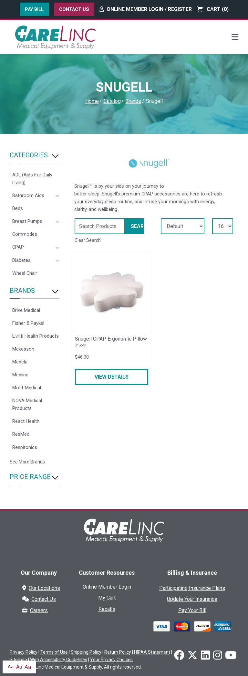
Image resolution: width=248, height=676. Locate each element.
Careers (35, 610)
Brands (133, 101)
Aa (11, 666)
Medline (20, 375)
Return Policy (117, 652)
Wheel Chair (24, 273)
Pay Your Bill (192, 610)
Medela (19, 362)
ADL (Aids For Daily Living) (32, 178)
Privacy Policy (23, 652)
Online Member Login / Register (145, 9)
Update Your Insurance (192, 599)
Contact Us (74, 9)
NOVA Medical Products (27, 404)
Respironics (24, 447)
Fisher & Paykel (28, 323)
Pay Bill (34, 9)
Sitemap (18, 659)
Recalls (106, 609)
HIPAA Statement (152, 652)
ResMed (20, 434)
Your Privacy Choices (111, 659)
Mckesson (23, 349)
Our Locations (41, 588)
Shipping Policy (86, 652)
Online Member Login (107, 587)
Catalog (112, 101)
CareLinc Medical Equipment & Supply (64, 667)
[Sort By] (182, 226)
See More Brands (27, 461)
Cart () (213, 9)
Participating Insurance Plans (192, 588)
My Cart (107, 598)
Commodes (24, 234)
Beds (17, 208)
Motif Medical (26, 388)
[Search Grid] (100, 226)
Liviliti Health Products (35, 336)
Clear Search (88, 240)
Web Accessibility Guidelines (58, 659)
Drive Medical (26, 310)
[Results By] (222, 226)
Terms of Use (54, 652)
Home (92, 101)
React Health (25, 421)
